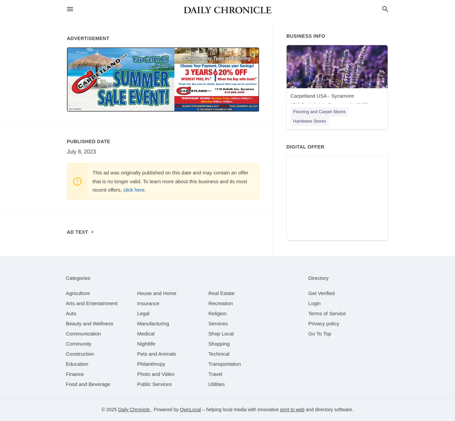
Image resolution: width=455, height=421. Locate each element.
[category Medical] (146, 333)
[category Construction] (80, 354)
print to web (292, 409)
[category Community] (79, 344)
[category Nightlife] (146, 344)
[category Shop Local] (221, 333)
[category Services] (218, 323)
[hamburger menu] (70, 9)
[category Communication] (83, 333)
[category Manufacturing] (153, 323)
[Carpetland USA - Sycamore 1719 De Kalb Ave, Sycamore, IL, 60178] (337, 77)
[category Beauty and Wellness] (89, 323)
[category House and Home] (156, 293)
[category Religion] (217, 313)
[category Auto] (71, 313)
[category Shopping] (219, 344)
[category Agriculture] (78, 293)
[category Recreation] (220, 303)
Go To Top (319, 333)
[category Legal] (143, 313)
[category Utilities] (216, 384)
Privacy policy (323, 323)
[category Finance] (75, 374)
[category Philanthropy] (151, 364)
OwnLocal (190, 409)
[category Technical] (219, 354)
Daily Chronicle (134, 409)
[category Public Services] (154, 384)
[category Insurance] (148, 303)
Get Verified (321, 293)
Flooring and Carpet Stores (319, 111)
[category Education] (77, 364)
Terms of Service (327, 313)
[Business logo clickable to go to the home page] (227, 10)
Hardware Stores (309, 121)
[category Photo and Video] (155, 374)
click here (133, 190)
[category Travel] (215, 374)
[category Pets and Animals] (156, 354)
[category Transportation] (224, 364)
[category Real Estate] (221, 293)
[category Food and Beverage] (88, 384)
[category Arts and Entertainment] (92, 303)
